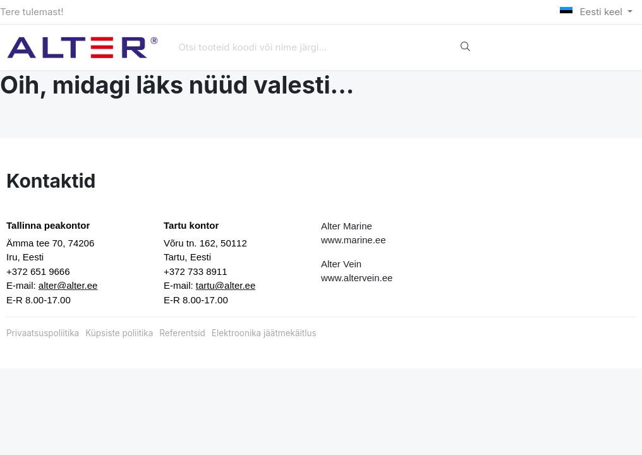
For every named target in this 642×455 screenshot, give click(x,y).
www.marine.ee (353, 239)
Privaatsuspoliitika (42, 333)
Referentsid (182, 333)
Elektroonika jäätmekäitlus (264, 333)
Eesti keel (592, 12)
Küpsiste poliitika (119, 333)
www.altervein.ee (356, 277)
